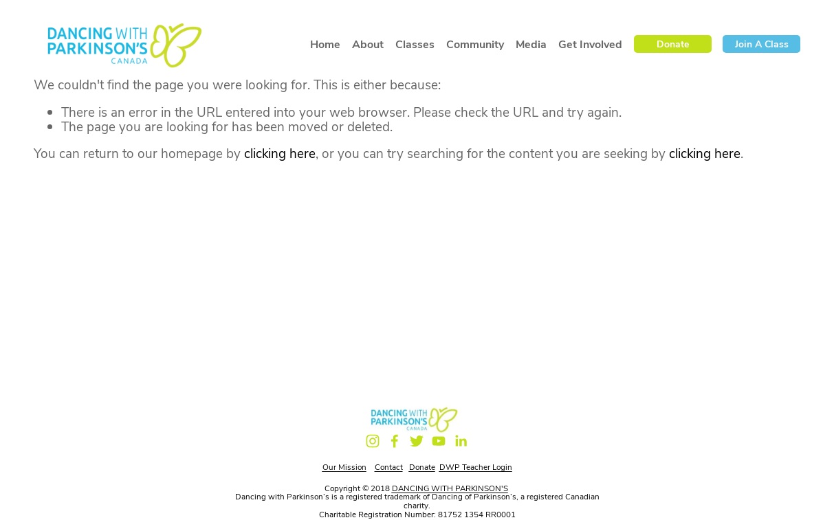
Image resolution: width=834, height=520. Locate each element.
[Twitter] (417, 441)
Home (325, 44)
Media (531, 44)
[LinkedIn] (461, 441)
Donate (673, 43)
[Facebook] (395, 441)
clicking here (280, 152)
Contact (389, 466)
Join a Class (762, 43)
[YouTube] (439, 441)
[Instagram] (373, 441)
